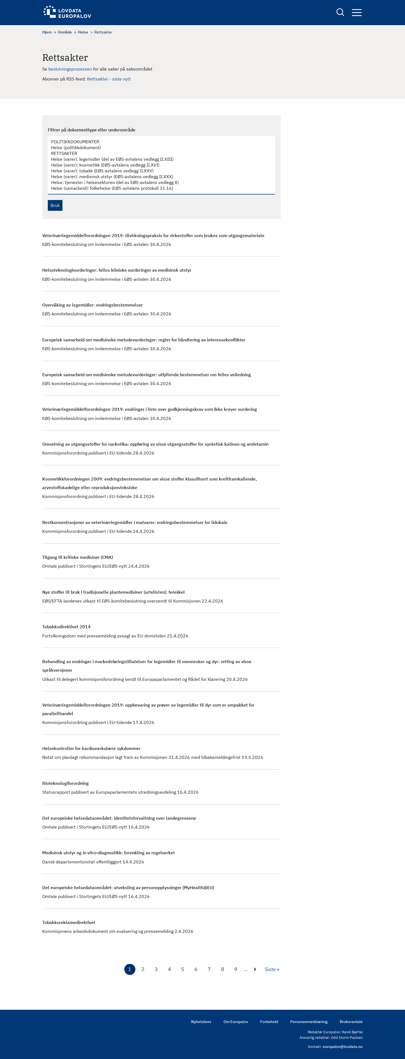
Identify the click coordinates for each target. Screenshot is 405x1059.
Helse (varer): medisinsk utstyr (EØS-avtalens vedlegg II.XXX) (159, 177)
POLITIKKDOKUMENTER (159, 142)
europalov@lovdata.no (343, 1046)
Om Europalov (235, 1021)
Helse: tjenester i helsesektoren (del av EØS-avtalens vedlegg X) (159, 182)
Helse (83, 32)
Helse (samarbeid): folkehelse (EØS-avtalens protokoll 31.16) (159, 188)
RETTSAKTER (159, 153)
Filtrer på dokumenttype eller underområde (91, 130)
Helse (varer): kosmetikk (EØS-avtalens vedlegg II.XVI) (159, 165)
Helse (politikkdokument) (159, 147)
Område (65, 32)
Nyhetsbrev (201, 1021)
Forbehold (269, 1021)
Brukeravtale (351, 1021)
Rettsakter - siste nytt (109, 79)
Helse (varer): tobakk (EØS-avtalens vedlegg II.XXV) (159, 171)
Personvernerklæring (309, 1021)
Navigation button (357, 13)
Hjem (47, 32)
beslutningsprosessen (70, 69)
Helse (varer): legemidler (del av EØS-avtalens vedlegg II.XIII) (159, 159)
